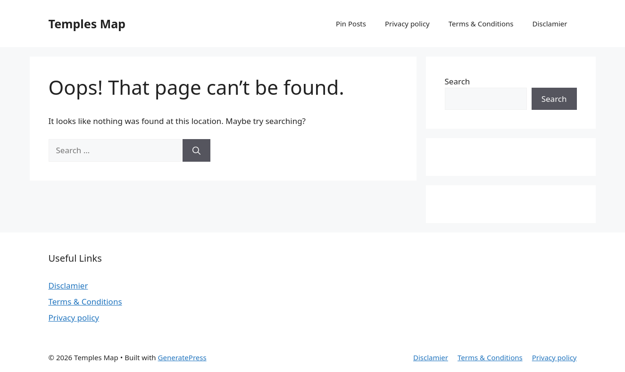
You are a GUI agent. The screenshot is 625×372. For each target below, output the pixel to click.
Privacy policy (407, 23)
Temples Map (87, 24)
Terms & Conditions (481, 23)
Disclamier (549, 23)
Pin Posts (351, 23)
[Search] (196, 150)
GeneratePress (182, 357)
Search (457, 81)
